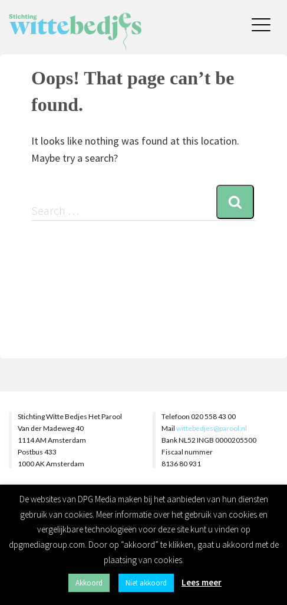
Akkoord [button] (89, 583)
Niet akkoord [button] (146, 583)
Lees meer (202, 582)
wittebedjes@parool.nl (211, 428)
